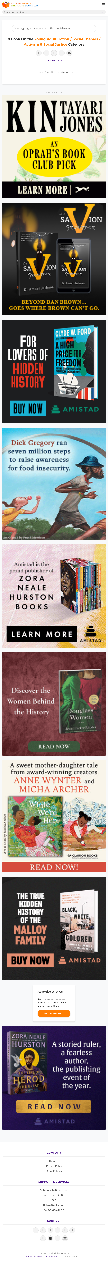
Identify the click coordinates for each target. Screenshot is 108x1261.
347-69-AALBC (54, 1210)
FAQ (54, 1200)
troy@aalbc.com (54, 1205)
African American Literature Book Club (45, 1256)
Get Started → (54, 1013)
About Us (54, 1161)
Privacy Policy (54, 1166)
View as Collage (54, 60)
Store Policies (54, 1171)
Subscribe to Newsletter (54, 1190)
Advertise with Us (54, 1195)
